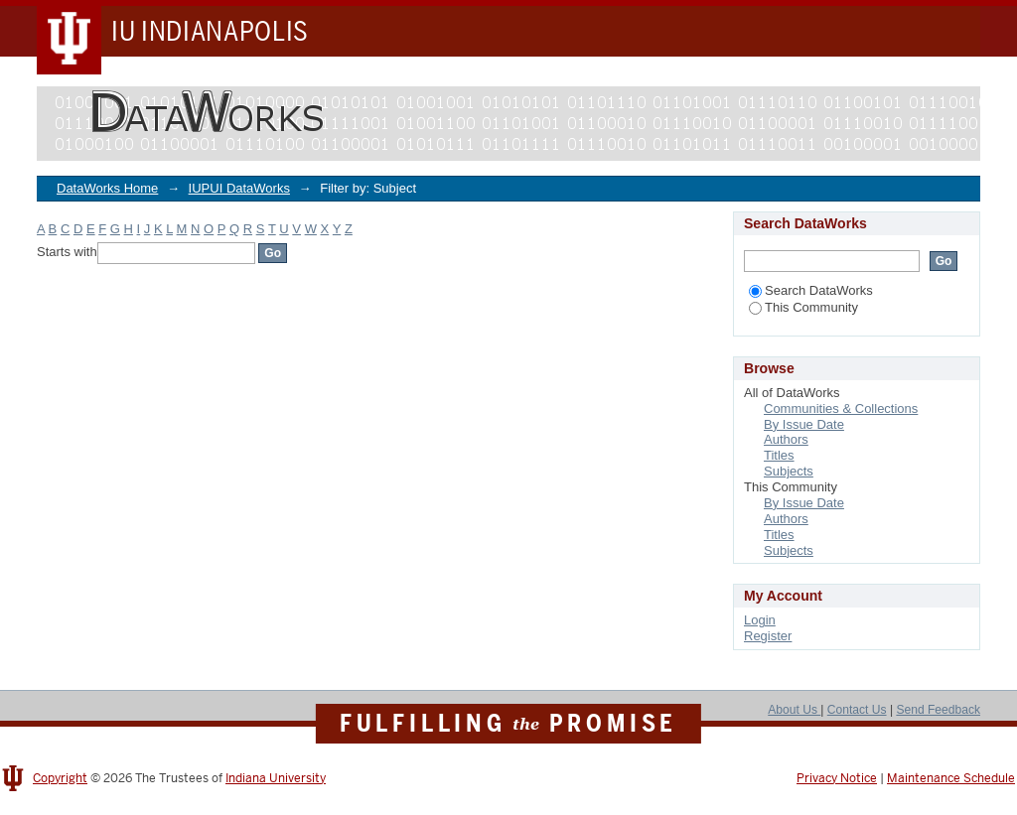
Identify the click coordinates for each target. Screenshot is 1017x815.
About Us (794, 710)
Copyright (60, 778)
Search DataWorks (811, 290)
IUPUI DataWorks (239, 188)
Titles (779, 455)
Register (768, 635)
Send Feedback (938, 710)
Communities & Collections (841, 408)
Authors (786, 439)
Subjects (788, 471)
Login (760, 619)
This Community (803, 307)
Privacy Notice (837, 778)
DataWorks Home (107, 188)
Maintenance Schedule (951, 778)
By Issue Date (804, 424)
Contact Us (857, 710)
